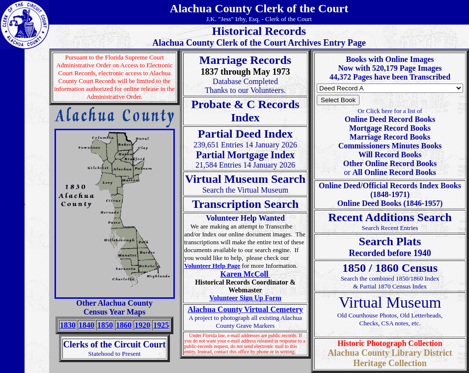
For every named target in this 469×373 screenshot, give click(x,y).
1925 (161, 325)
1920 (142, 325)
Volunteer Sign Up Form (245, 298)
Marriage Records (245, 60)
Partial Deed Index (245, 133)
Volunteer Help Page (212, 265)
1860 (124, 325)
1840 (86, 325)
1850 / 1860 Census (390, 267)
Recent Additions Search (390, 217)
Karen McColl (246, 274)
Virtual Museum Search (245, 178)
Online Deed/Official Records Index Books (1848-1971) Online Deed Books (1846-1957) (390, 194)
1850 (105, 325)
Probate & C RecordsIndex (245, 111)
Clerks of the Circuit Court (114, 344)
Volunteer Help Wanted (245, 218)
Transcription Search (245, 204)
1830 (68, 325)
